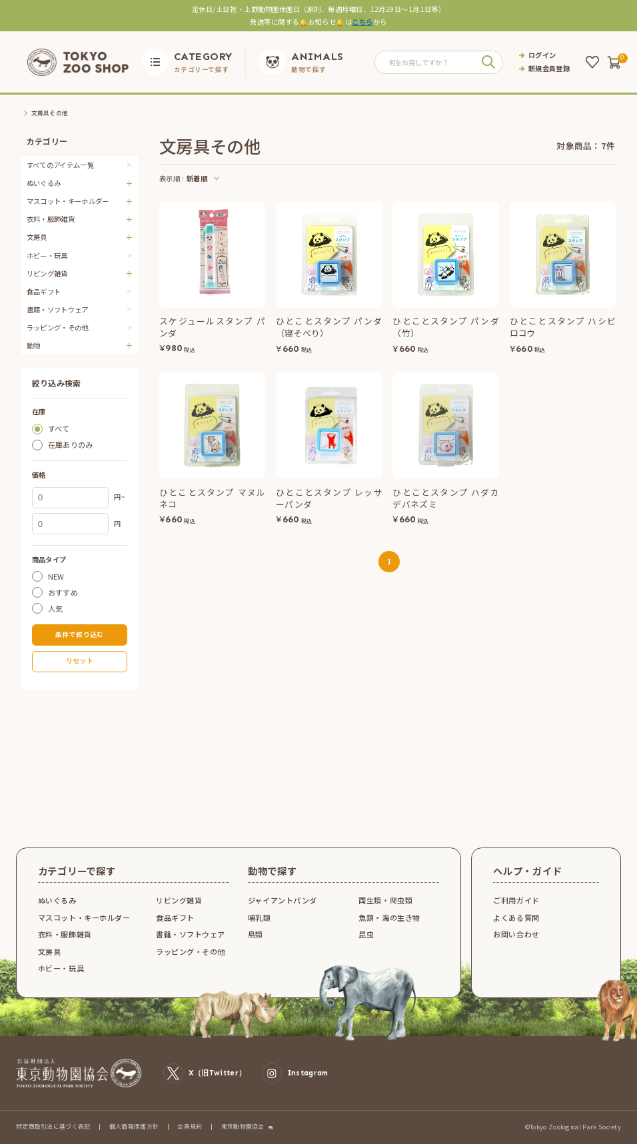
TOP (27, 114)
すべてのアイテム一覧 (60, 165)
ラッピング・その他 (58, 327)
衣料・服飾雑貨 (65, 934)
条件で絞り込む (79, 634)
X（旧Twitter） (204, 1073)
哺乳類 (259, 917)
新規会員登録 (549, 68)
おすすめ (63, 592)
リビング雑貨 (179, 900)
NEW (56, 576)
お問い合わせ (516, 934)
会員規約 (189, 1126)
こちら (362, 22)
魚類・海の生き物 (389, 917)
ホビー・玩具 (47, 256)
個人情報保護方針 (134, 1126)
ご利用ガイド (516, 900)
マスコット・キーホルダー (84, 917)
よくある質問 (516, 917)
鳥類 (255, 934)
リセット (79, 660)
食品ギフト (44, 291)
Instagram (295, 1073)
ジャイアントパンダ (282, 900)
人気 (55, 608)
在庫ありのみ (70, 445)
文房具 (49, 951)
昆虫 (366, 934)
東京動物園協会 (243, 1127)
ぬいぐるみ (57, 900)
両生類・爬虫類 (385, 900)
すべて (59, 429)
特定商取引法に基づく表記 (53, 1126)
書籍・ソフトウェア (58, 309)
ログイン (542, 55)
